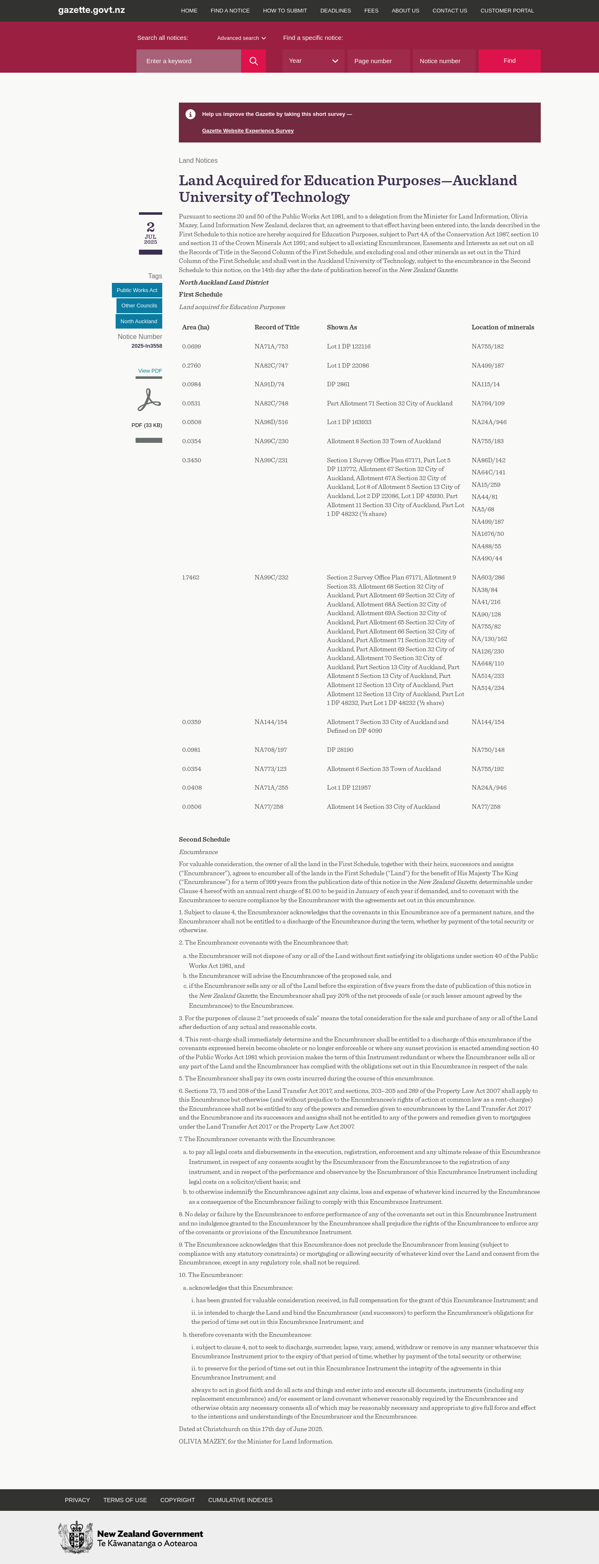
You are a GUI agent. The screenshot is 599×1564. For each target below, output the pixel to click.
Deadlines (335, 10)
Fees (371, 10)
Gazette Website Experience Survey (248, 131)
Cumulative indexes (240, 1500)
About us (405, 10)
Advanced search (241, 38)
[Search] (253, 61)
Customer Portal (507, 10)
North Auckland (139, 321)
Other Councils (139, 305)
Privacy (77, 1500)
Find (510, 60)
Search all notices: (162, 37)
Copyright (177, 1500)
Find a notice (230, 10)
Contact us (450, 10)
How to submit (285, 10)
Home (189, 10)
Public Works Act (137, 290)
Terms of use (125, 1500)
